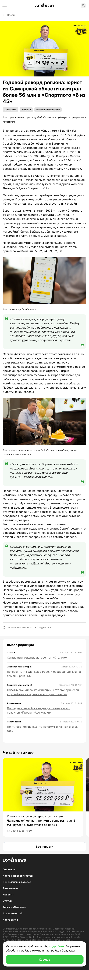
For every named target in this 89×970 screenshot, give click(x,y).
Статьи (7, 900)
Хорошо (44, 959)
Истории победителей (48, 109)
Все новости (44, 846)
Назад (9, 14)
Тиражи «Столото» (14, 907)
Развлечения (10, 888)
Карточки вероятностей (18, 875)
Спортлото (10, 109)
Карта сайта (10, 919)
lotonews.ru (14, 928)
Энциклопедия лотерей (17, 881)
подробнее (56, 946)
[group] (43, 797)
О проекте (9, 869)
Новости (26, 109)
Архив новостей (12, 913)
